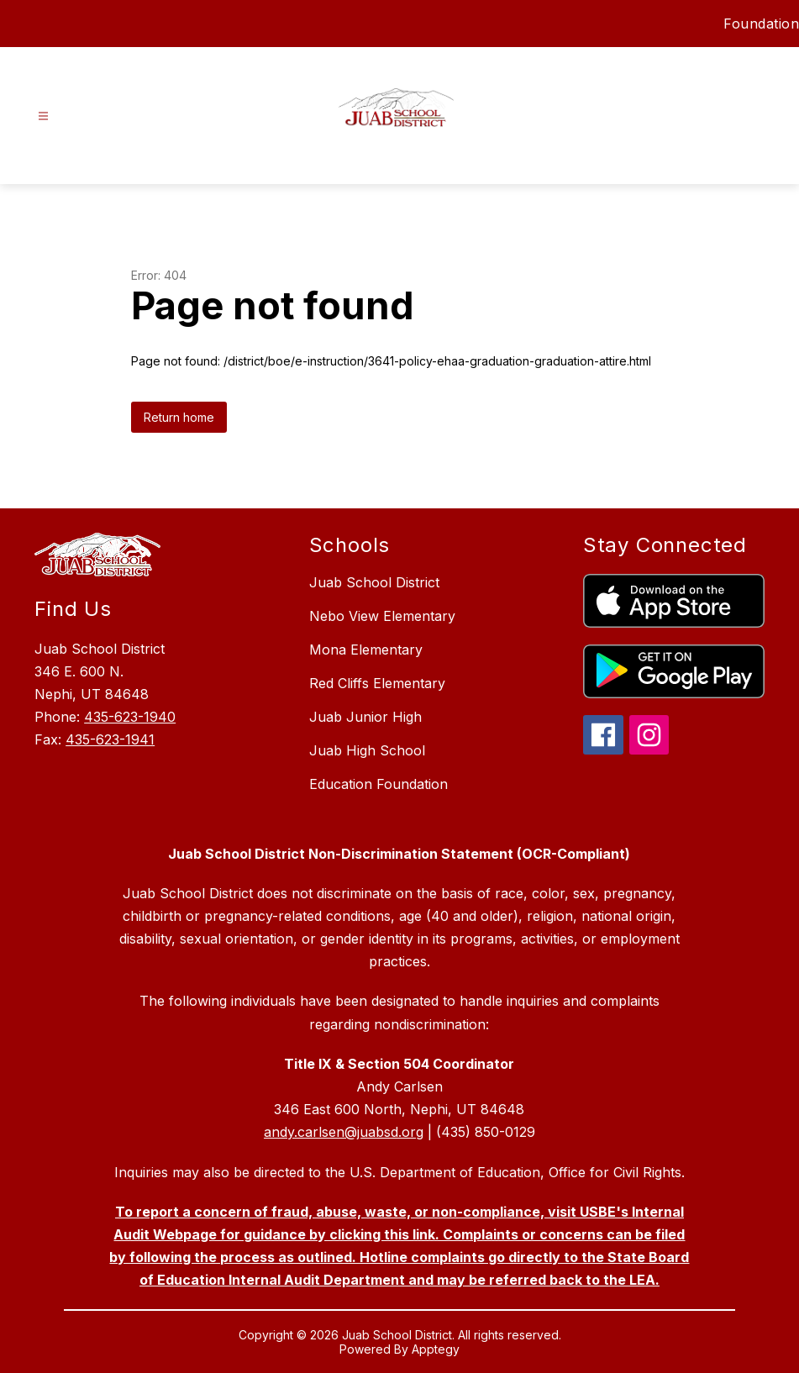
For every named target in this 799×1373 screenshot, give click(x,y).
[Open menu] (43, 116)
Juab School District (374, 582)
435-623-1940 (130, 716)
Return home (179, 417)
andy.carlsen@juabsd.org (343, 1131)
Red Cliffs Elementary (377, 683)
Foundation (761, 23)
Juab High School (367, 750)
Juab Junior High (365, 716)
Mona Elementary (366, 649)
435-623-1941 (110, 739)
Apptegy (436, 1349)
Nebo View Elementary (382, 616)
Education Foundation (378, 784)
